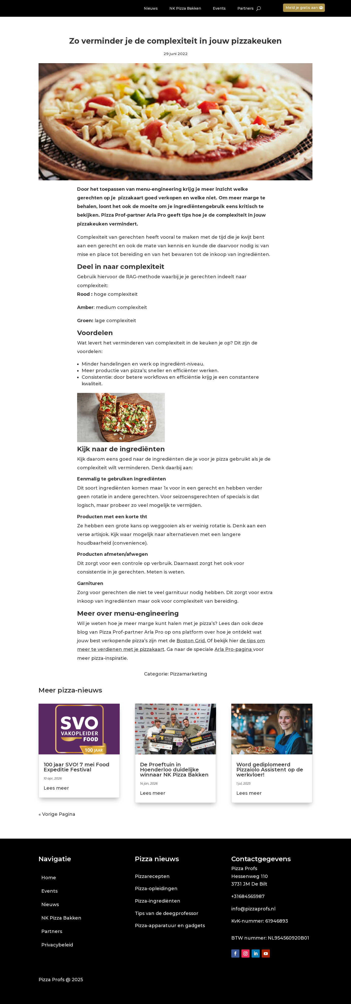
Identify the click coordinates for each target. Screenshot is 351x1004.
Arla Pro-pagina (234, 649)
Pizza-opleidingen (156, 888)
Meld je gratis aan (302, 7)
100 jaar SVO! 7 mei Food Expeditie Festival (76, 767)
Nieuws (151, 8)
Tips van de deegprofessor (166, 913)
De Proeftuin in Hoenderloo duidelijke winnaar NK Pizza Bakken (174, 769)
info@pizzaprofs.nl (253, 909)
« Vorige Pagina (57, 814)
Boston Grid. (191, 641)
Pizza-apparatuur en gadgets (170, 925)
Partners (245, 8)
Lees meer (56, 788)
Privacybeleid (57, 945)
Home (48, 877)
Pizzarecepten (152, 876)
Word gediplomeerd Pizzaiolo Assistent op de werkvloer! (269, 769)
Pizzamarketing (188, 674)
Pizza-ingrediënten (157, 901)
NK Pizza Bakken (185, 8)
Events (219, 8)
